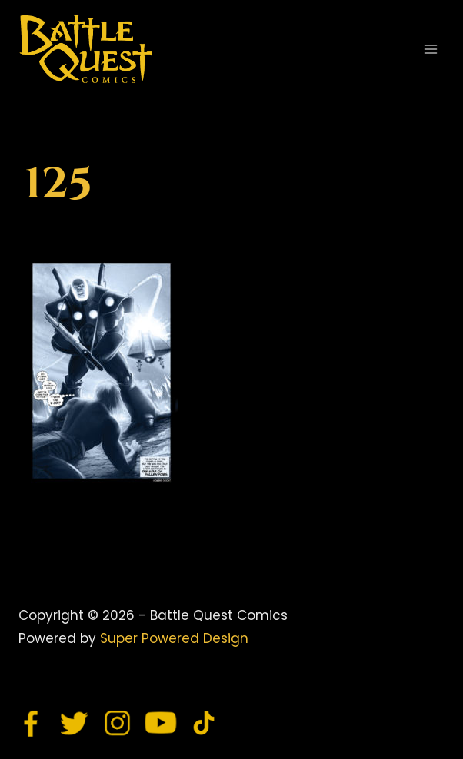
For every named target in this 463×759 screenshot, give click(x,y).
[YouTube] (161, 723)
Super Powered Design (174, 638)
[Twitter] (75, 723)
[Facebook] (31, 723)
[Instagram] (118, 723)
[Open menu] (430, 49)
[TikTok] (204, 723)
